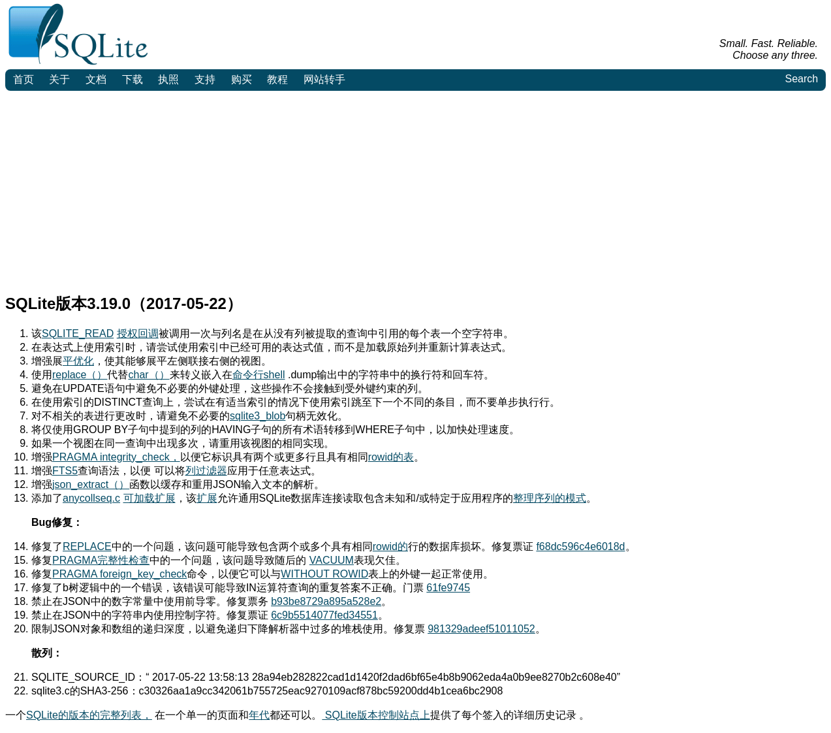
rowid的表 (391, 457)
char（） (148, 374)
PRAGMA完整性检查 (100, 560)
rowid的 (390, 546)
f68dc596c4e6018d (580, 546)
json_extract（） (90, 484)
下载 (132, 79)
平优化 (78, 360)
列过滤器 (206, 470)
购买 (241, 79)
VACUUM (331, 560)
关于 (59, 79)
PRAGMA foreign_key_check (119, 573)
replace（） (79, 374)
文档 (96, 79)
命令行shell (258, 374)
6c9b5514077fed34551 (324, 615)
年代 (259, 715)
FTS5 (65, 470)
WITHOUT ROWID (324, 573)
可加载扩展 (149, 498)
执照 (168, 79)
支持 (205, 79)
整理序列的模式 (549, 498)
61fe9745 (448, 587)
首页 (23, 79)
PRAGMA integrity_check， (116, 457)
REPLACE (87, 546)
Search (801, 78)
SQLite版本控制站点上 (376, 715)
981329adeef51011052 (481, 628)
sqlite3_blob (257, 415)
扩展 (206, 498)
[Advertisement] (415, 188)
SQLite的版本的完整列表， (89, 715)
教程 (277, 79)
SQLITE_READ (78, 333)
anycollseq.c (91, 498)
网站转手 (324, 79)
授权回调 (138, 333)
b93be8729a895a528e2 (326, 601)
